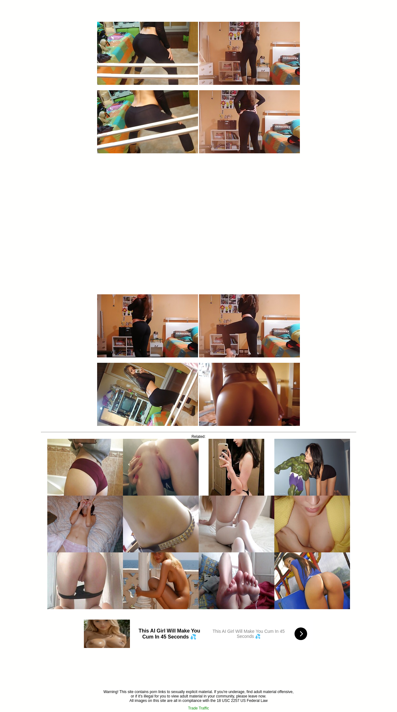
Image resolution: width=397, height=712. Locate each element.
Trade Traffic (198, 708)
